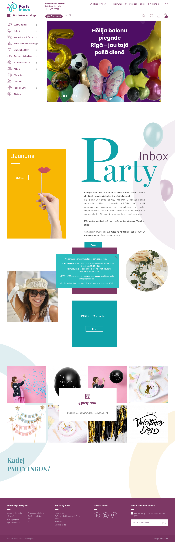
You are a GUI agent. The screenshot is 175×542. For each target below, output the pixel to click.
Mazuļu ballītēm (18, 49)
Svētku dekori (17, 24)
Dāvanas (15, 81)
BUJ (29, 522)
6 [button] (77, 96)
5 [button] (74, 96)
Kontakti (155, 4)
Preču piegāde (13, 519)
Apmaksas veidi (13, 523)
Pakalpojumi (56, 16)
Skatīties (19, 178)
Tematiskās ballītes (20, 56)
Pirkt (94, 329)
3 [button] (67, 96)
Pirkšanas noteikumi (36, 513)
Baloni (14, 31)
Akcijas (14, 94)
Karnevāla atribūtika (20, 37)
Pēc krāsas (16, 75)
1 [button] (60, 96)
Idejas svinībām (99, 4)
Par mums (117, 4)
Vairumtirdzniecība (14, 513)
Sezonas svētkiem (19, 62)
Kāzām (14, 68)
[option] (104, 61)
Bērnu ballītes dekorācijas (23, 43)
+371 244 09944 (52, 9)
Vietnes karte (60, 525)
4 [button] (70, 96)
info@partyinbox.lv (53, 6)
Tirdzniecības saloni (136, 4)
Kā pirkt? (10, 516)
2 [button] (64, 96)
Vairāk (93, 245)
